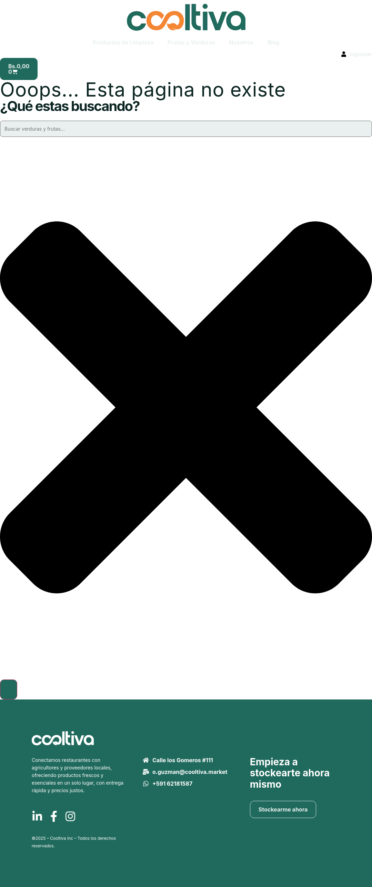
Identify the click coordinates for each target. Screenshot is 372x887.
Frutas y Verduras (191, 42)
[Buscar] (8, 689)
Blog (274, 42)
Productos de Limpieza (123, 42)
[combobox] (186, 129)
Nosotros (241, 42)
